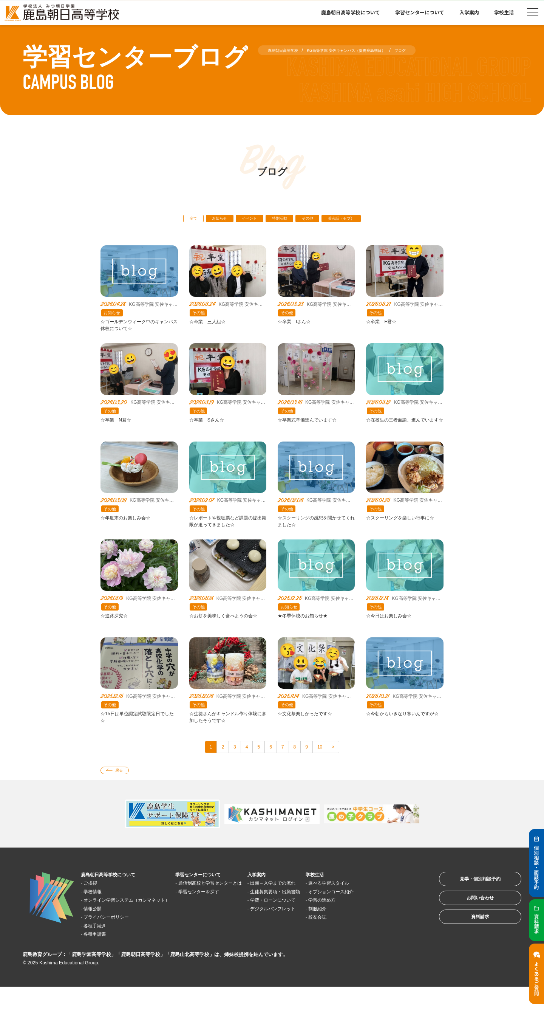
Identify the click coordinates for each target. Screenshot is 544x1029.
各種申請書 (101, 976)
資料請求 (470, 962)
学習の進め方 (379, 942)
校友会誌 (373, 959)
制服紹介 (373, 950)
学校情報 (98, 925)
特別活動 (281, 220)
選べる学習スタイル (387, 916)
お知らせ (206, 220)
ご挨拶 (95, 916)
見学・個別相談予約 (470, 916)
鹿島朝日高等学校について (350, 12)
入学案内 (469, 12)
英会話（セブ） (358, 220)
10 (331, 776)
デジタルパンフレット (319, 950)
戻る (123, 802)
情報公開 (98, 950)
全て (174, 220)
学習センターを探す (228, 933)
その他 (316, 220)
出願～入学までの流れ (319, 916)
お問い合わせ (470, 939)
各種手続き (101, 967)
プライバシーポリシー (115, 959)
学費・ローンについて (319, 942)
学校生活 (504, 12)
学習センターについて (419, 12)
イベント (243, 220)
